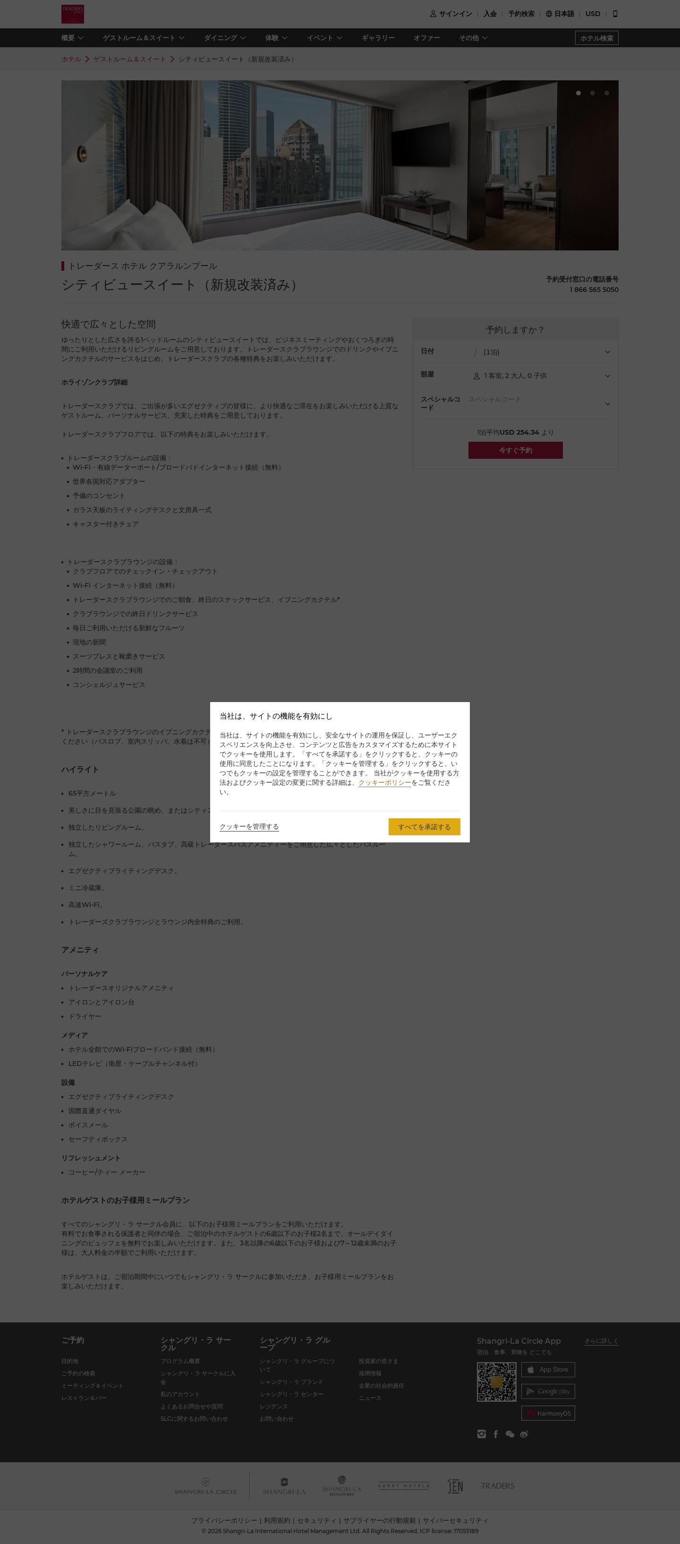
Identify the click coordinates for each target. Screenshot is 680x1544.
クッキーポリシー (384, 782)
